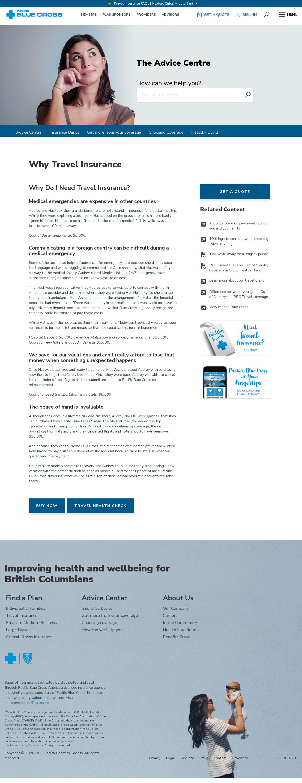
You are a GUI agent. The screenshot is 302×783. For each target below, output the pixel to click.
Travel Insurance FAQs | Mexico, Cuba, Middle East (150, 3)
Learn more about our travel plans (236, 280)
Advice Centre (29, 132)
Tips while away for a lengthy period (238, 253)
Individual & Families (25, 608)
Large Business (20, 630)
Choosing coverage (99, 622)
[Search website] (248, 95)
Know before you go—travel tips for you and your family (238, 226)
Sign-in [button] (246, 14)
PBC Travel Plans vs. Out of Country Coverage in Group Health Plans (238, 268)
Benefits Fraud (177, 637)
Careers (170, 615)
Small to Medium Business (31, 622)
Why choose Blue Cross (228, 306)
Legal (170, 758)
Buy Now (47, 505)
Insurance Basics (64, 132)
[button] (267, 14)
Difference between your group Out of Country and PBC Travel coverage (238, 294)
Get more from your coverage (114, 132)
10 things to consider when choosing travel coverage (238, 241)
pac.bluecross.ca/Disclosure (27, 702)
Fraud (203, 758)
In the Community (180, 622)
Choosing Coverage (166, 132)
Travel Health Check (100, 505)
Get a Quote (235, 191)
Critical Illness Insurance (29, 637)
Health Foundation (181, 630)
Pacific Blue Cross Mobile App (235, 381)
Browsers (240, 758)
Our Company (176, 608)
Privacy (154, 758)
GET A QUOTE (213, 14)
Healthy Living (204, 132)
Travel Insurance (235, 338)
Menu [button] (288, 15)
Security (187, 758)
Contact (220, 758)
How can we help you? (168, 83)
